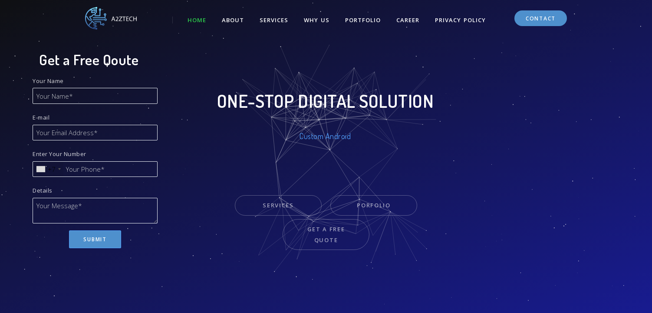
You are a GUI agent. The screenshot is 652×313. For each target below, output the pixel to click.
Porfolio (374, 205)
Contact (541, 18)
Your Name (48, 81)
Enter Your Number (59, 154)
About (233, 20)
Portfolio (363, 20)
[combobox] (48, 169)
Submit (94, 239)
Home (197, 20)
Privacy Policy (460, 20)
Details (43, 190)
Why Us (316, 20)
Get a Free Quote (326, 234)
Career (407, 20)
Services (274, 20)
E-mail (41, 117)
